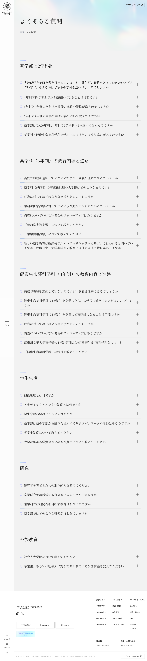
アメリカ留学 (117, 600)
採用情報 (133, 628)
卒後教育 (115, 612)
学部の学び (100, 606)
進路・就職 (116, 606)
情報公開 (133, 625)
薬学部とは (100, 600)
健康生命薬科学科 (128, 641)
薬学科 (99, 641)
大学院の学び (101, 612)
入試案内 (133, 606)
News (132, 618)
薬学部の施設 (101, 624)
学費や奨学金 (135, 612)
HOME (22, 32)
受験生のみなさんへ (102, 645)
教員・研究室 (101, 618)
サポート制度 (117, 618)
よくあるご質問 (118, 624)
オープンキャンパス (137, 600)
